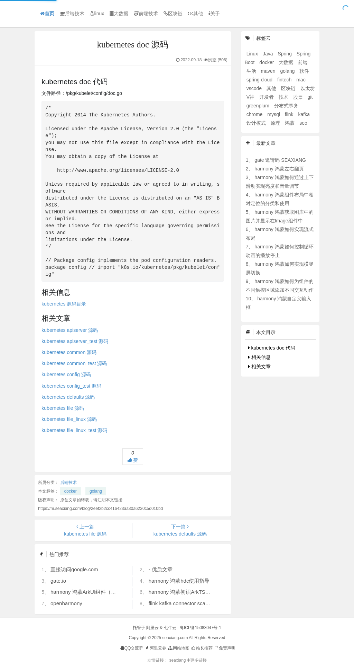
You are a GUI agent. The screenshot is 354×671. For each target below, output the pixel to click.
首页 (47, 13)
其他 (195, 13)
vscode (254, 88)
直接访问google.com (74, 569)
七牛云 (170, 627)
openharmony (66, 603)
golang (96, 491)
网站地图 (178, 648)
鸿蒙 (290, 123)
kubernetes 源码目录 (63, 304)
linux (97, 13)
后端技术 (72, 13)
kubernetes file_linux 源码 (69, 419)
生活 (252, 71)
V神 (251, 97)
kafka (303, 114)
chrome (255, 114)
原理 (276, 123)
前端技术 (146, 13)
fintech (285, 79)
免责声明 (224, 648)
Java (268, 53)
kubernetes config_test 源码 (71, 386)
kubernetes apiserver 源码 (69, 330)
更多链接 (197, 660)
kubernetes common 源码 (68, 352)
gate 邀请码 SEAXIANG (280, 160)
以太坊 (307, 88)
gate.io (58, 581)
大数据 (119, 13)
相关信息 (259, 357)
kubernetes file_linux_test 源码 (74, 430)
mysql (274, 114)
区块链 (173, 13)
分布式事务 (286, 105)
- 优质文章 (161, 569)
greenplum (258, 105)
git (310, 97)
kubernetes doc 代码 (272, 348)
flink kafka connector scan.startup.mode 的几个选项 (208, 603)
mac (300, 79)
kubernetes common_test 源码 (74, 363)
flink (290, 114)
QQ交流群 (131, 648)
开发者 (267, 97)
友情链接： (157, 660)
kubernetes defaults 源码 (68, 397)
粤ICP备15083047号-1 (200, 627)
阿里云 (152, 627)
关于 (214, 13)
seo (303, 123)
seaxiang (178, 660)
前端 (303, 62)
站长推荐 (201, 648)
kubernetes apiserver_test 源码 (74, 341)
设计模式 (256, 123)
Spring (285, 53)
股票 (298, 97)
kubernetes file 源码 (62, 408)
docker (70, 491)
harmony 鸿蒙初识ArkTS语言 (182, 592)
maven (269, 71)
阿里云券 (155, 648)
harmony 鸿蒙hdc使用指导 (179, 581)
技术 (284, 97)
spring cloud (260, 79)
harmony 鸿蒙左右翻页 (279, 168)
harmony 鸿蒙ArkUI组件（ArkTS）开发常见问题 (106, 592)
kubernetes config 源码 (66, 374)
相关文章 (259, 366)
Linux (252, 53)
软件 (304, 71)
